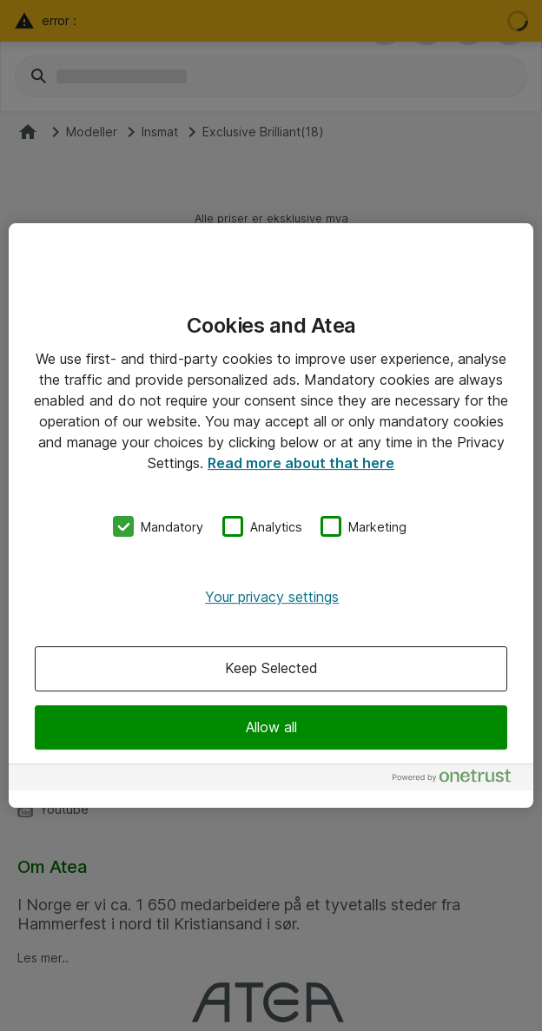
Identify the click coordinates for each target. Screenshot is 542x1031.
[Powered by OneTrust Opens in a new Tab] (459, 779)
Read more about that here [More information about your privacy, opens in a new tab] (301, 463)
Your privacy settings (272, 596)
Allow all (271, 727)
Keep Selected (271, 668)
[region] (271, 516)
